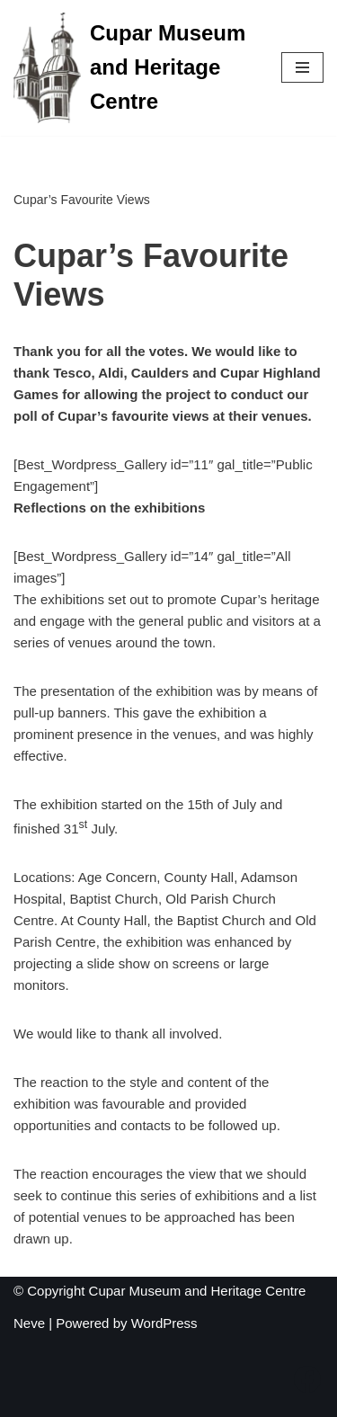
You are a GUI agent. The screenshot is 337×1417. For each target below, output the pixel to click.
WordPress (164, 1323)
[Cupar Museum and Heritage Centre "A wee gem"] (133, 68)
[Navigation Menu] (302, 67)
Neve (29, 1323)
